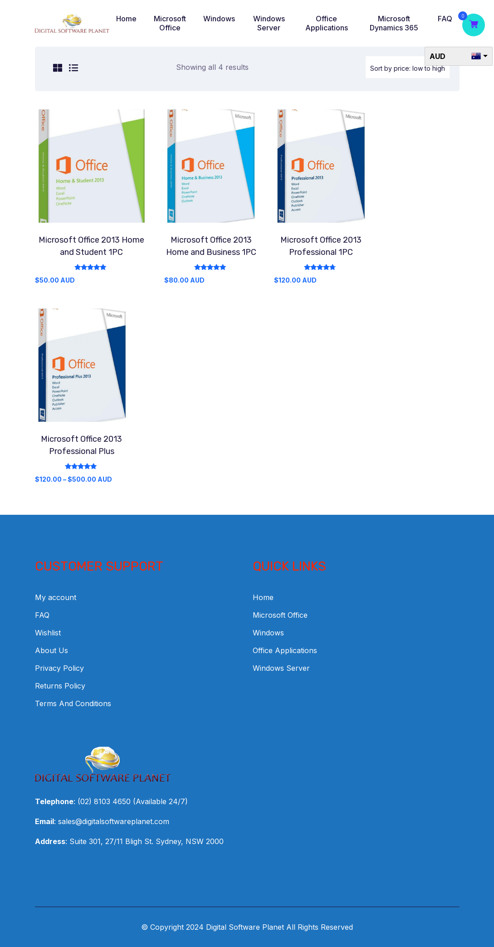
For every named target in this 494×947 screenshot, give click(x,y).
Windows (219, 18)
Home (126, 18)
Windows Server (269, 23)
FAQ (445, 18)
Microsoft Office (170, 23)
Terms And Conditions (73, 703)
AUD (437, 56)
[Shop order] (407, 67)
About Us (51, 650)
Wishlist (48, 632)
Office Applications (326, 23)
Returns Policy (60, 685)
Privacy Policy (59, 668)
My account (55, 597)
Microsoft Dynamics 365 (394, 23)
